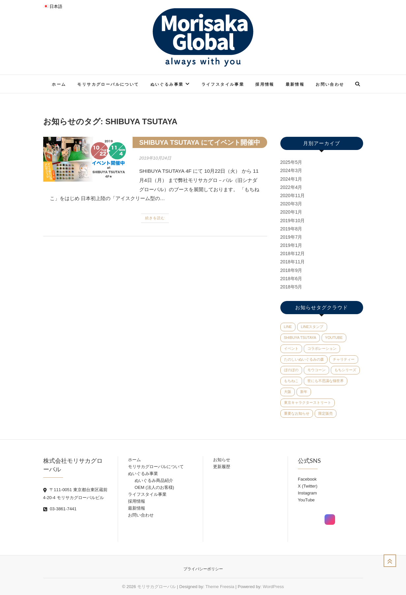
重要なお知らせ (296, 413)
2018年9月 (291, 270)
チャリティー (344, 359)
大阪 (287, 392)
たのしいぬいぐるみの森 (304, 359)
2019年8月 (291, 228)
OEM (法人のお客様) (154, 487)
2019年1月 (291, 245)
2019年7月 (291, 237)
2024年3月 (291, 170)
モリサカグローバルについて (108, 84)
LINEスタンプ (312, 327)
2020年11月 (292, 195)
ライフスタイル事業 (223, 84)
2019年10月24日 (155, 158)
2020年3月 (291, 203)
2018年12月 (292, 253)
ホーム (59, 84)
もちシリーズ (345, 370)
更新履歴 (221, 466)
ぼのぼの (291, 370)
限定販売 (325, 413)
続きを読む (155, 218)
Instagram (307, 493)
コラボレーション (321, 348)
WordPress (273, 586)
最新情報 (295, 84)
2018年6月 (291, 278)
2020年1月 (291, 212)
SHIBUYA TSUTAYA (300, 338)
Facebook (307, 479)
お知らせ (221, 459)
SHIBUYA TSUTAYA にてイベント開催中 (199, 142)
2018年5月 (291, 286)
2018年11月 (292, 261)
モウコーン (316, 370)
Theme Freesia (219, 586)
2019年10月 (292, 220)
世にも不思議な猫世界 (325, 381)
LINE (288, 327)
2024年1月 (291, 179)
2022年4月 (291, 187)
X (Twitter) (307, 486)
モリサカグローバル (156, 586)
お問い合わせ (330, 84)
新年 (303, 392)
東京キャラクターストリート (307, 402)
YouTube (334, 338)
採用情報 (264, 84)
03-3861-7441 (60, 508)
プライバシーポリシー (203, 569)
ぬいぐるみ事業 (167, 84)
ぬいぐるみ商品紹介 (154, 480)
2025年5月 (291, 162)
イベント (291, 348)
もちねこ (291, 381)
